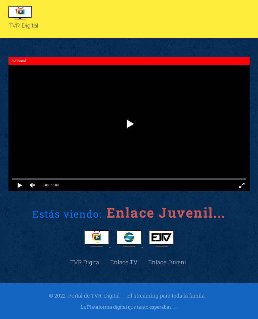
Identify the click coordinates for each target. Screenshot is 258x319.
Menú (243, 19)
